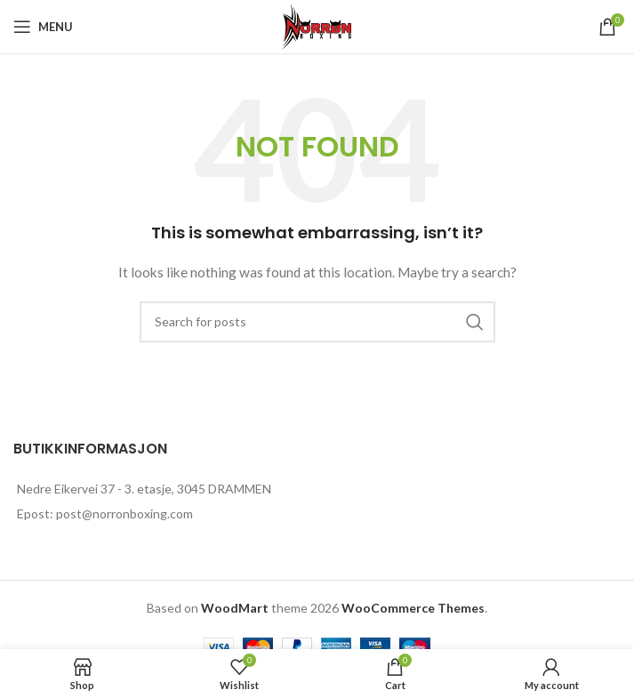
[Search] (317, 321)
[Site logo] (317, 25)
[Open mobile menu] (43, 26)
